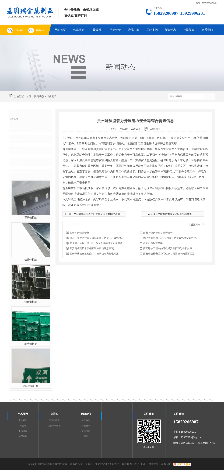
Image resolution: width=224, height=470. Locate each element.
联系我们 (207, 29)
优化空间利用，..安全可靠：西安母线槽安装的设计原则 (171, 237)
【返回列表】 (195, 224)
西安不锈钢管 (54, 425)
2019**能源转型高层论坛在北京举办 (172, 214)
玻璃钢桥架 (30, 343)
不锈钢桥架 (30, 217)
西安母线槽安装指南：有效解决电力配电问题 (94, 253)
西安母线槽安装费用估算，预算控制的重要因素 (169, 253)
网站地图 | (127, 464)
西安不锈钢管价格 (79, 232)
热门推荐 (20, 172)
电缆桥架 (78, 29)
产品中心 (133, 29)
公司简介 (188, 29)
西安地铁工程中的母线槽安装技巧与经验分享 (167, 248)
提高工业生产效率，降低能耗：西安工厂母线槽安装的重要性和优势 (98, 237)
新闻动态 (170, 29)
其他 (17, 161)
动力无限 (166, 464)
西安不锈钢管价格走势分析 (158, 232)
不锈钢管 (115, 29)
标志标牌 (23, 436)
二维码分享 (155, 129)
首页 (28, 96)
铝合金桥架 (30, 301)
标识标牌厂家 (30, 385)
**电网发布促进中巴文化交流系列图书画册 (97, 214)
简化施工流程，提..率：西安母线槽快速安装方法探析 (98, 243)
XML (143, 464)
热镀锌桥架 (30, 259)
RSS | (137, 464)
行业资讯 (51, 96)
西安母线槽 (54, 420)
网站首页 (60, 29)
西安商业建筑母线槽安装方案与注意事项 (92, 248)
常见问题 (20, 150)
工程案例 (152, 29)
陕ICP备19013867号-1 (107, 464)
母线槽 (97, 29)
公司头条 (20, 128)
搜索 (209, 96)
